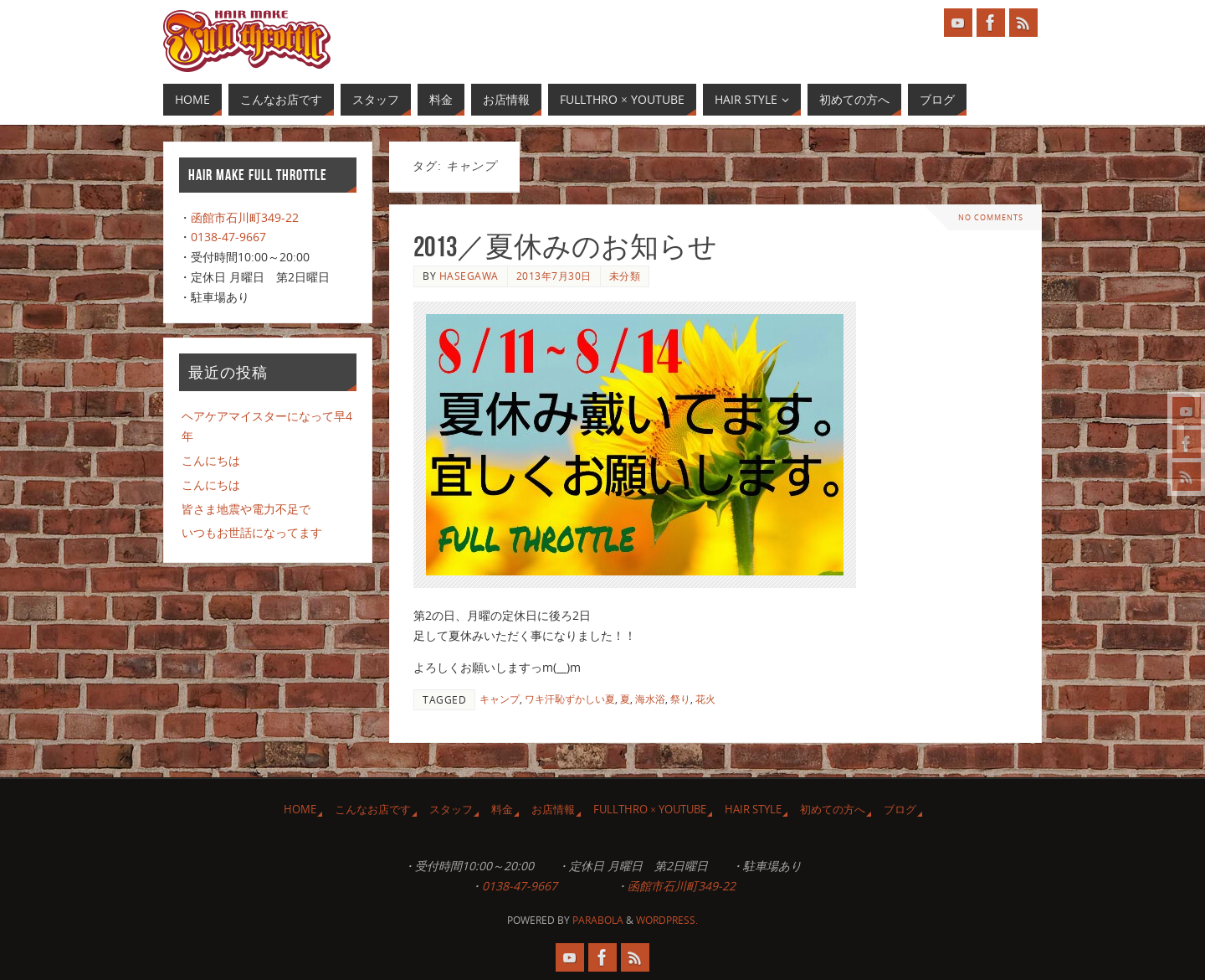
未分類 (625, 275)
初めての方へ (832, 809)
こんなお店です (373, 809)
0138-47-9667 (228, 237)
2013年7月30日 (554, 275)
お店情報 (553, 809)
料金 (502, 809)
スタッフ (451, 809)
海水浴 (650, 698)
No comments (991, 217)
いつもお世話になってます (252, 532)
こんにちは (211, 460)
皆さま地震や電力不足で (246, 509)
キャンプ (499, 698)
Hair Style (753, 809)
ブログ (900, 809)
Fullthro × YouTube (649, 809)
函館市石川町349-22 (245, 217)
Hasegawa (469, 275)
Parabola (597, 920)
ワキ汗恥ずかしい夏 (570, 698)
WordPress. (667, 920)
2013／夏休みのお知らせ (565, 246)
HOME (300, 809)
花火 (705, 698)
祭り (680, 698)
